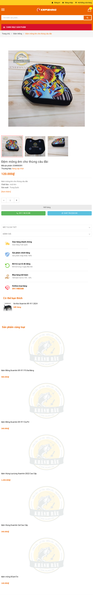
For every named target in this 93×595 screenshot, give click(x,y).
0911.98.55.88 (23, 213)
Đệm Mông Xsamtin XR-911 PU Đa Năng (17, 370)
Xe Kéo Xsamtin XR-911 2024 (25, 304)
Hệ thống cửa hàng (85, 3)
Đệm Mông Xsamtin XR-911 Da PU (15, 422)
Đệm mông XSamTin (9, 577)
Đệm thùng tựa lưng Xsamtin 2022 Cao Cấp (19, 474)
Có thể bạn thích (12, 298)
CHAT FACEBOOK (69, 213)
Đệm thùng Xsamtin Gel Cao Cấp (14, 525)
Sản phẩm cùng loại (13, 327)
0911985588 (18, 288)
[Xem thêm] (6, 192)
